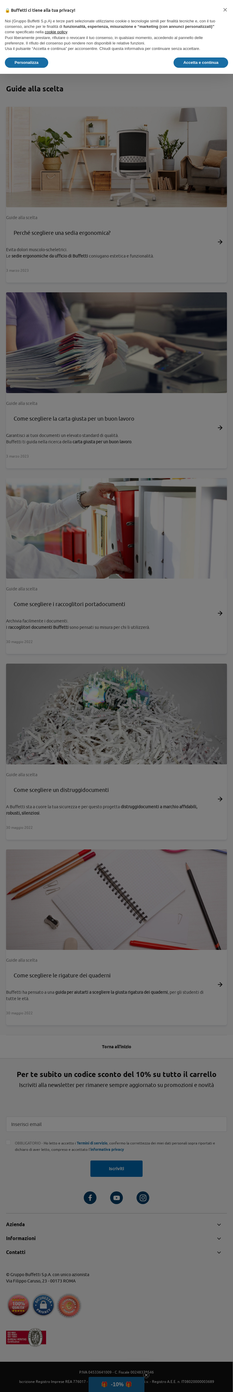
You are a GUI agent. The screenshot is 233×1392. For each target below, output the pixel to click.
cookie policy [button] (56, 32)
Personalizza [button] (27, 62)
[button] (225, 10)
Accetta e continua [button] (200, 62)
